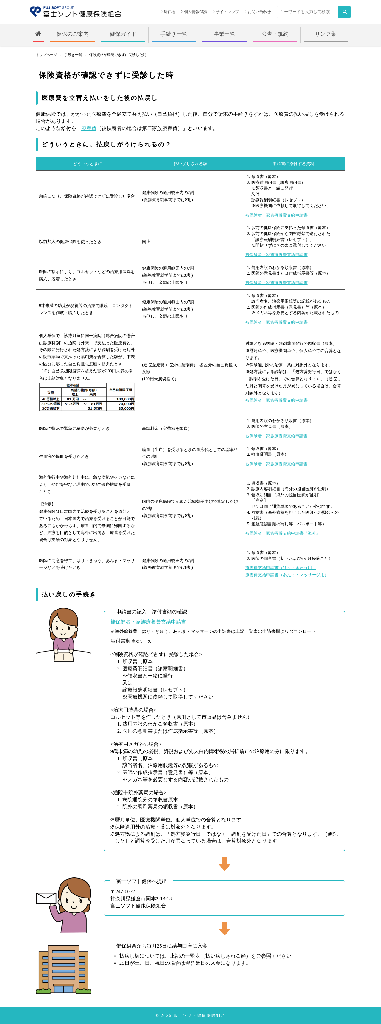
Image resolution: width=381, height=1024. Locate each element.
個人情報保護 (195, 12)
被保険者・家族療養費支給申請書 (276, 215)
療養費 (88, 128)
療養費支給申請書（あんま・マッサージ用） (287, 575)
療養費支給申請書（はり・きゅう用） (280, 568)
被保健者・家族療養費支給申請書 (148, 622)
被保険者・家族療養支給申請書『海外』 (282, 533)
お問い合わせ (259, 12)
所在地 (169, 12)
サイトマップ (227, 12)
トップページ (46, 55)
